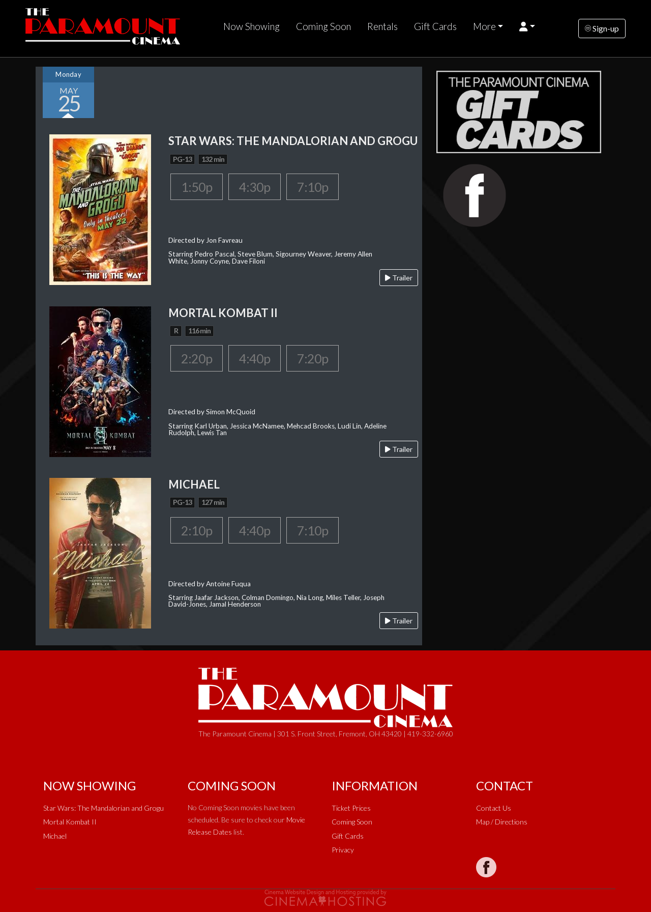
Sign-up (602, 28)
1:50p (196, 186)
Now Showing (251, 26)
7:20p (312, 358)
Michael (55, 836)
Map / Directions (501, 821)
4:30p (254, 186)
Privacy (343, 849)
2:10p (196, 530)
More (484, 26)
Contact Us (493, 808)
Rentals (382, 26)
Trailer (398, 277)
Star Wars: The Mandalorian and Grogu (103, 808)
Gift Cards (435, 26)
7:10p (312, 186)
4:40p (254, 358)
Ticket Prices (351, 808)
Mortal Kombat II (70, 821)
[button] (527, 26)
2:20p (196, 358)
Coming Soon (323, 26)
